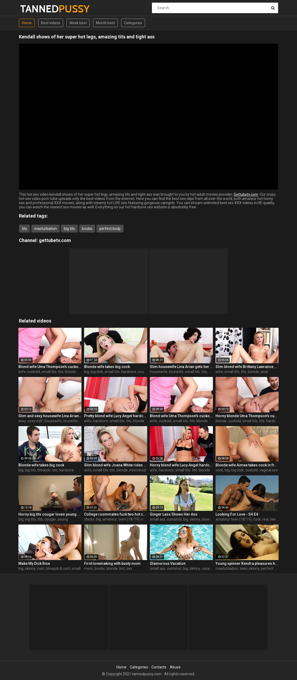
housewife (158, 372)
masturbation (45, 228)
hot (122, 568)
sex (129, 568)
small (76, 568)
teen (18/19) (129, 519)
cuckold (33, 372)
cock (219, 470)
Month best (105, 23)
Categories (133, 23)
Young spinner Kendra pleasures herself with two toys (247, 563)
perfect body (110, 228)
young (63, 519)
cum (40, 568)
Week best (78, 23)
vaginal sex (268, 470)
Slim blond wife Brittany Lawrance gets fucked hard (247, 367)
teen (243, 568)
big (86, 372)
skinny (195, 519)
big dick (97, 372)
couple (143, 372)
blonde (70, 372)
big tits (69, 228)
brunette (176, 372)
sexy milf (35, 421)
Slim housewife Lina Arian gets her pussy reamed (181, 367)
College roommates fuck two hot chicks (115, 514)
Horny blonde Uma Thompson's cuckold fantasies (247, 416)
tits (24, 228)
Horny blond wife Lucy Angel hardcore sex (181, 465)
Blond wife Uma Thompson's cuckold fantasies (49, 367)
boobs (87, 228)
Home (27, 23)
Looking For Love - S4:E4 (237, 514)
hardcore (128, 372)
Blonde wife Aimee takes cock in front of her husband (247, 465)
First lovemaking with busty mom (112, 563)
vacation (209, 568)
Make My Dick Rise (34, 563)
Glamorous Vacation (168, 563)
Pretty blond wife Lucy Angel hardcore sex (115, 416)
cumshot (174, 519)
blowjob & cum (58, 568)
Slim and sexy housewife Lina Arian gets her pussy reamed (49, 416)
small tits (49, 372)
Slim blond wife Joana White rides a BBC (115, 465)
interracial (137, 470)
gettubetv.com (55, 240)
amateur (110, 519)
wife (22, 372)
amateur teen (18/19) (234, 519)
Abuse (175, 667)
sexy (22, 421)
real (265, 519)
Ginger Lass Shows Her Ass (173, 514)
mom (88, 568)
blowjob (44, 470)
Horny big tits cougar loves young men (49, 514)
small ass (157, 519)
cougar (50, 519)
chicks (89, 519)
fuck (257, 519)
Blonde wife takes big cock (107, 367)
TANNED (34, 9)
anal (264, 372)
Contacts (158, 667)
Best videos (50, 23)
